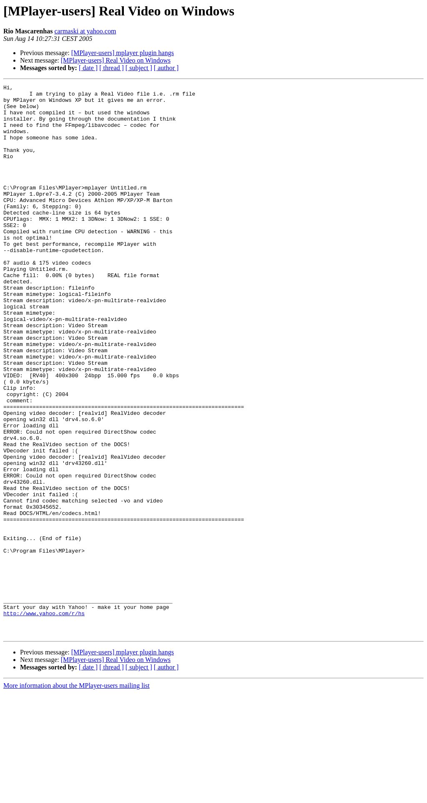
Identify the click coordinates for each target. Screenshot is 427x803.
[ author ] (166, 67)
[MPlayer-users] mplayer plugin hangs (122, 52)
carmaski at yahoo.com (85, 31)
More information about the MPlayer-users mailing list (76, 795)
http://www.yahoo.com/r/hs (44, 719)
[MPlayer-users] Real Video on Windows (116, 60)
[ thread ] (111, 67)
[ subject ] (139, 67)
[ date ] (88, 67)
